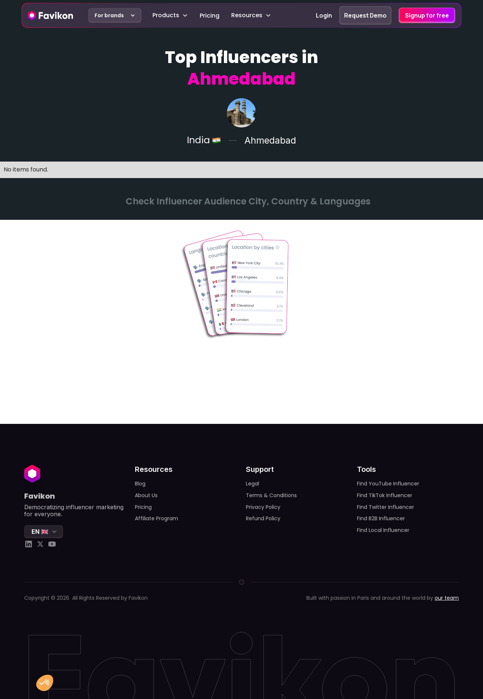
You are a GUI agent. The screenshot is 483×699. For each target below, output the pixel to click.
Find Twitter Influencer (385, 507)
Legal (252, 483)
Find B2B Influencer (381, 518)
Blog (140, 483)
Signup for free (427, 15)
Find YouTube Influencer (388, 483)
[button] (114, 15)
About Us (146, 495)
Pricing (210, 15)
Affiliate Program (156, 518)
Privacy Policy (263, 507)
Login (324, 15)
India (198, 140)
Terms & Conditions (271, 495)
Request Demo (365, 15)
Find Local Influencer (383, 530)
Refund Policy (263, 518)
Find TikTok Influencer (384, 495)
